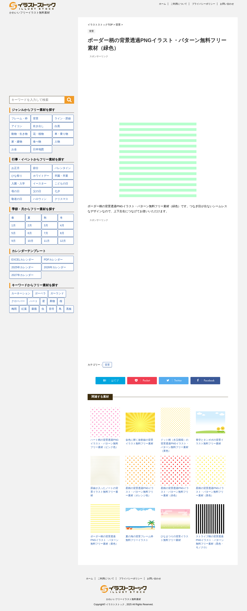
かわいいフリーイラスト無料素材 (123, 599)
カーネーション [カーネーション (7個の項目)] (20, 293)
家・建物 (16, 141)
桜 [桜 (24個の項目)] (61, 301)
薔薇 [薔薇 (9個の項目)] (34, 309)
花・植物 (38, 133)
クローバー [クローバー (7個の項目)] (18, 301)
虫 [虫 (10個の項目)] (42, 309)
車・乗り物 (61, 133)
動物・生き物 (19, 133)
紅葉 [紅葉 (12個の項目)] (24, 309)
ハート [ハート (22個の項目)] (34, 301)
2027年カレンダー (22, 275)
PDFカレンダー (53, 259)
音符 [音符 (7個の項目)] (51, 309)
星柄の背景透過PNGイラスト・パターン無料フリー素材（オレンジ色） (140, 492)
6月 (30, 233)
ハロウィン (40, 198)
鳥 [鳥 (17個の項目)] (60, 309)
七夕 (57, 191)
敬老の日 (16, 198)
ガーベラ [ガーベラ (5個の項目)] (40, 293)
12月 (63, 240)
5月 (13, 233)
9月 (13, 240)
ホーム (162, 4)
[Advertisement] (158, 86)
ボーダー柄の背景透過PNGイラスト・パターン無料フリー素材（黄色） (104, 540)
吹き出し (38, 126)
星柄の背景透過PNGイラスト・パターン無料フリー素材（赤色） (175, 492)
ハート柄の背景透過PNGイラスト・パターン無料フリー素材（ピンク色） (104, 443)
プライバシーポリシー (203, 4)
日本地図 (38, 149)
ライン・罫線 (63, 118)
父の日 (37, 191)
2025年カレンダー (22, 267)
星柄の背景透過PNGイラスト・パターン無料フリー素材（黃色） (210, 492)
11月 (47, 240)
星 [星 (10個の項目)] (43, 301)
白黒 (57, 126)
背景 (107, 364)
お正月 (15, 168)
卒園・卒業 (61, 175)
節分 (35, 168)
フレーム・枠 (19, 118)
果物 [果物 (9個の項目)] (52, 301)
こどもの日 (61, 183)
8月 (62, 233)
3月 (46, 225)
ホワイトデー (41, 175)
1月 (13, 225)
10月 (30, 240)
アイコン (16, 126)
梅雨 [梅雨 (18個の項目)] (14, 309)
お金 (14, 149)
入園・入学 (18, 183)
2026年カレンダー (55, 267)
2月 (30, 225)
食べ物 (37, 141)
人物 (57, 141)
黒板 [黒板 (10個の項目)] (69, 309)
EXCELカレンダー (22, 259)
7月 (46, 233)
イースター (40, 183)
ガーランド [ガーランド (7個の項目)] (57, 293)
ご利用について (179, 4)
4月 (62, 225)
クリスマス (61, 198)
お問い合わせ (227, 4)
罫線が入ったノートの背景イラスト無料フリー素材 (104, 492)
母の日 (15, 191)
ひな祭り (16, 175)
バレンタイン (63, 168)
